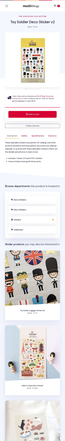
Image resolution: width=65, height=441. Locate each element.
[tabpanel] (32, 152)
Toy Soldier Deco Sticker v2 (32, 22)
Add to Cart (32, 114)
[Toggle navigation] (6, 6)
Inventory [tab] (52, 136)
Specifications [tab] (38, 136)
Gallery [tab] (24, 136)
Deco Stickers (20, 199)
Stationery (18, 229)
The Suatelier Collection (32, 16)
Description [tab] (12, 136)
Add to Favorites (32, 126)
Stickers (17, 219)
